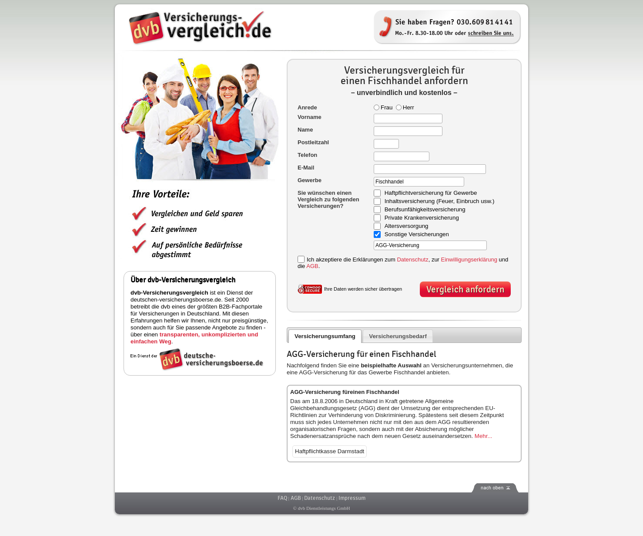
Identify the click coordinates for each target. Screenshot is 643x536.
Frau (383, 107)
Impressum (351, 498)
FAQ (282, 498)
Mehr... (483, 436)
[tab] (325, 336)
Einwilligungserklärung (469, 259)
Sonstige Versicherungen (417, 234)
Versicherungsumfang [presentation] (325, 336)
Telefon (307, 155)
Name (305, 129)
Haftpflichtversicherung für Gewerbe (431, 193)
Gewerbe (310, 180)
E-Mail (306, 167)
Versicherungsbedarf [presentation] (398, 336)
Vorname (310, 117)
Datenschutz (412, 259)
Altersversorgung (407, 226)
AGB (312, 266)
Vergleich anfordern (465, 290)
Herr (405, 107)
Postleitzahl (313, 142)
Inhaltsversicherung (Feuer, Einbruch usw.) (440, 201)
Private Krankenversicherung (422, 218)
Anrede (307, 107)
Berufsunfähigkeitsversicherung (425, 210)
